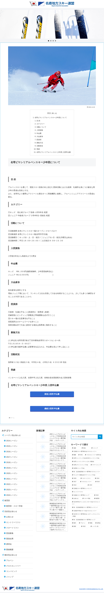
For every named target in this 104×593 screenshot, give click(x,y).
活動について (41, 127)
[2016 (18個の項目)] (97, 496)
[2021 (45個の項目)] (80, 456)
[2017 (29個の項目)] (75, 482)
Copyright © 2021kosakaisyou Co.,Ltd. (91, 590)
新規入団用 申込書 (51, 395)
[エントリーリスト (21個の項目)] (86, 493)
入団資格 (40, 130)
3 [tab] (53, 40)
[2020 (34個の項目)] (75, 479)
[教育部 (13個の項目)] (97, 499)
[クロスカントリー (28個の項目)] (86, 482)
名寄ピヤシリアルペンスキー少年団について (51, 118)
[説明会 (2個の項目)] (98, 524)
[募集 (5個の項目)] (90, 524)
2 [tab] (50, 40)
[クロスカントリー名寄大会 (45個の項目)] (93, 456)
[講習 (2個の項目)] (75, 527)
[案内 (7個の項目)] (74, 524)
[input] (86, 437)
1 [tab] (48, 40)
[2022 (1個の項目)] (84, 527)
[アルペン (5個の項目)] (82, 524)
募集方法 (40, 143)
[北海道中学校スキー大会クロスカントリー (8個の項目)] (86, 511)
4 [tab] (55, 40)
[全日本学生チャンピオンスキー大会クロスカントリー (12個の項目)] (86, 504)
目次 (49, 113)
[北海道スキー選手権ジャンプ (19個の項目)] (82, 496)
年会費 (39, 134)
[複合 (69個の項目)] (85, 449)
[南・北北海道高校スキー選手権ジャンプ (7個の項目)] (86, 520)
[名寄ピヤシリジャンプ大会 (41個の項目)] (80, 466)
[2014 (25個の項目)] (79, 486)
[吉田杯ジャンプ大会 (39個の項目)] (86, 469)
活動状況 (40, 147)
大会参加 (40, 137)
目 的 (38, 121)
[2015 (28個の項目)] (98, 482)
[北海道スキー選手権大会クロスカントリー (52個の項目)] (86, 452)
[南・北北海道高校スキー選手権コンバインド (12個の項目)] (86, 508)
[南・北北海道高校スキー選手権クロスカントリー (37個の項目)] (86, 472)
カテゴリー (41, 124)
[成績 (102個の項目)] (75, 449)
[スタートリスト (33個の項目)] (87, 479)
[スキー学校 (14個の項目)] (87, 499)
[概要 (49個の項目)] (74, 456)
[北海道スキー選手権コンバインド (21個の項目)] (86, 489)
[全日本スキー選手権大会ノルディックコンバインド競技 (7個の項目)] (86, 516)
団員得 (39, 140)
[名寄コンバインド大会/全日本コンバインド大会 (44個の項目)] (86, 459)
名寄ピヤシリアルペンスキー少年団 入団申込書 (54, 153)
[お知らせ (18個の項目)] (76, 499)
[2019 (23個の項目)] (94, 486)
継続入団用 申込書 (51, 410)
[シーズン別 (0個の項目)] (96, 527)
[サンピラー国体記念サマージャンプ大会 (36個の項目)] (86, 476)
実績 (38, 150)
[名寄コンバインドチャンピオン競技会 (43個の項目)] (86, 462)
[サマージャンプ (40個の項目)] (96, 466)
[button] (100, 437)
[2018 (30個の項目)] (98, 479)
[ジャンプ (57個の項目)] (96, 449)
